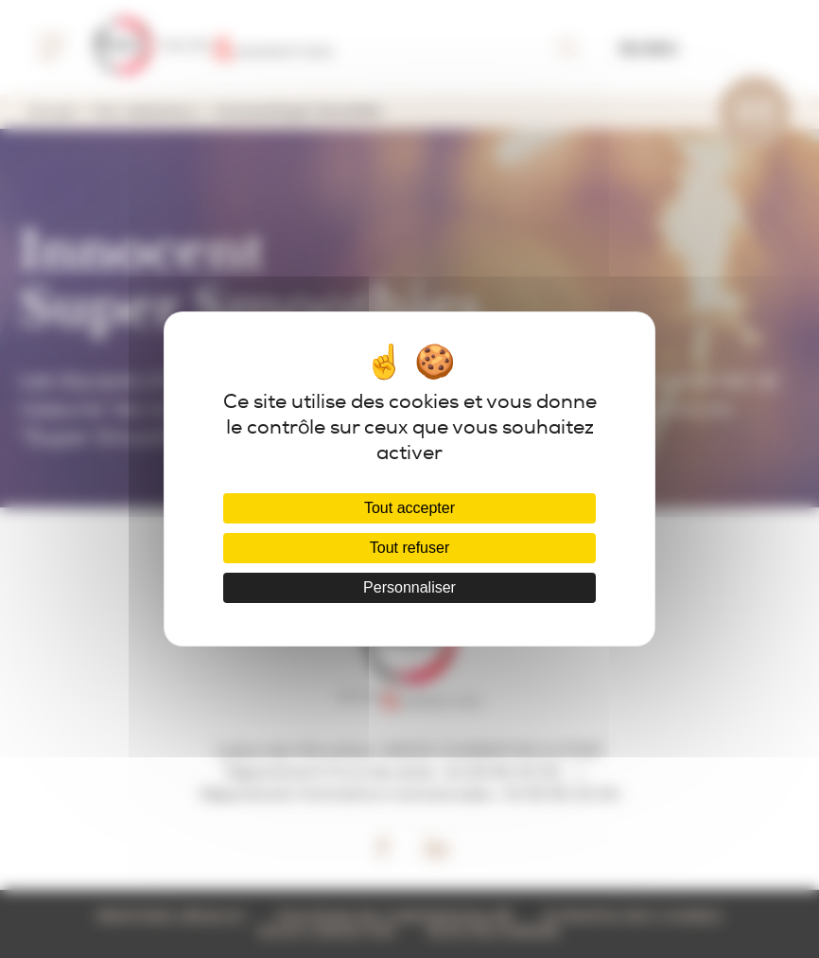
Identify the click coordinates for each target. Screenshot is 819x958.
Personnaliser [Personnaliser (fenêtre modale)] (409, 587)
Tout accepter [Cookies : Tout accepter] (409, 508)
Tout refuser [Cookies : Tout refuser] (409, 548)
